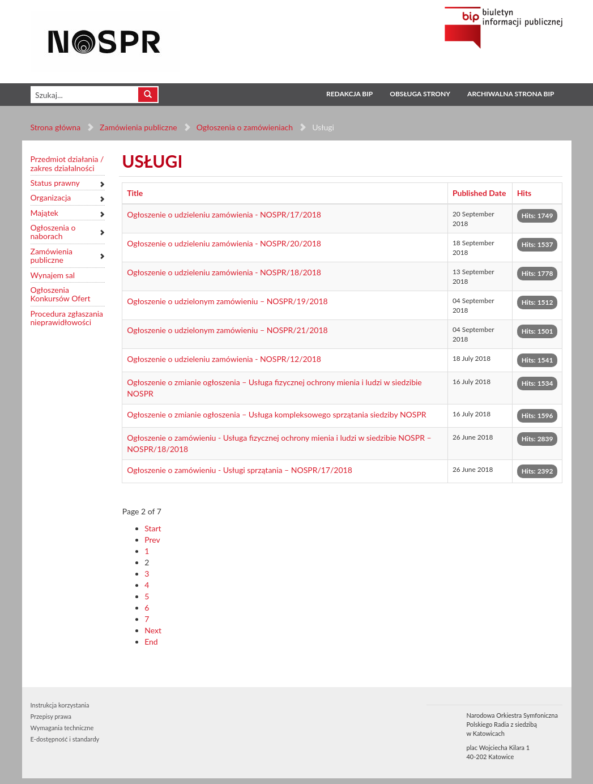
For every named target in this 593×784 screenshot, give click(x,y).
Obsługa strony (420, 94)
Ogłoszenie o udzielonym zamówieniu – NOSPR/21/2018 (227, 330)
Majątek (44, 212)
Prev (152, 539)
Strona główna (56, 127)
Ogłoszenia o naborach (53, 232)
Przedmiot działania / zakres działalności (67, 163)
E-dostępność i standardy (65, 739)
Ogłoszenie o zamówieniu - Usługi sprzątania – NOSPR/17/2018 (239, 470)
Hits (524, 193)
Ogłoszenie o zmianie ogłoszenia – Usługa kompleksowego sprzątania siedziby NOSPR (276, 414)
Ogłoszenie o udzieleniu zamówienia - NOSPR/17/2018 (224, 214)
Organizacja (51, 197)
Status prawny (55, 182)
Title (135, 193)
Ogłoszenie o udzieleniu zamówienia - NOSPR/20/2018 (224, 243)
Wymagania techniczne (62, 727)
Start (152, 528)
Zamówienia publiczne (138, 127)
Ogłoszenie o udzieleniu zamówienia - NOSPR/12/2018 (224, 359)
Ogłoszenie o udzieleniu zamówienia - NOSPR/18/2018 (224, 272)
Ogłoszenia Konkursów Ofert (61, 294)
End (151, 641)
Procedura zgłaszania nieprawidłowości (67, 318)
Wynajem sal (53, 275)
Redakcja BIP (349, 94)
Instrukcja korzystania (60, 705)
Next (152, 630)
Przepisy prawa (51, 716)
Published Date (479, 193)
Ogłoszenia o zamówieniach (245, 127)
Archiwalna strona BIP (510, 94)
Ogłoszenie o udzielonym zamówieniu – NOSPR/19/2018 (227, 301)
